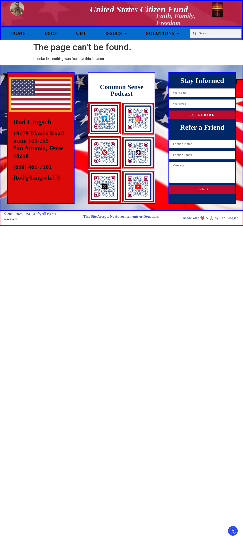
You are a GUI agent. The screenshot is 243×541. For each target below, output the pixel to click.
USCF (50, 33)
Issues (116, 33)
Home (18, 33)
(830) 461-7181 (32, 166)
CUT (81, 33)
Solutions (163, 33)
